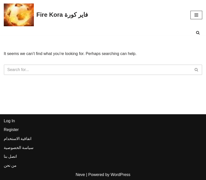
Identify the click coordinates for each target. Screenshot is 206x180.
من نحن (10, 165)
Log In (9, 121)
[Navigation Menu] (196, 15)
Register (11, 130)
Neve (80, 174)
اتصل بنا (10, 156)
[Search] (198, 32)
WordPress (120, 174)
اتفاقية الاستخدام (17, 138)
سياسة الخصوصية (18, 148)
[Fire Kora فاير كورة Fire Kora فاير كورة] (46, 15)
